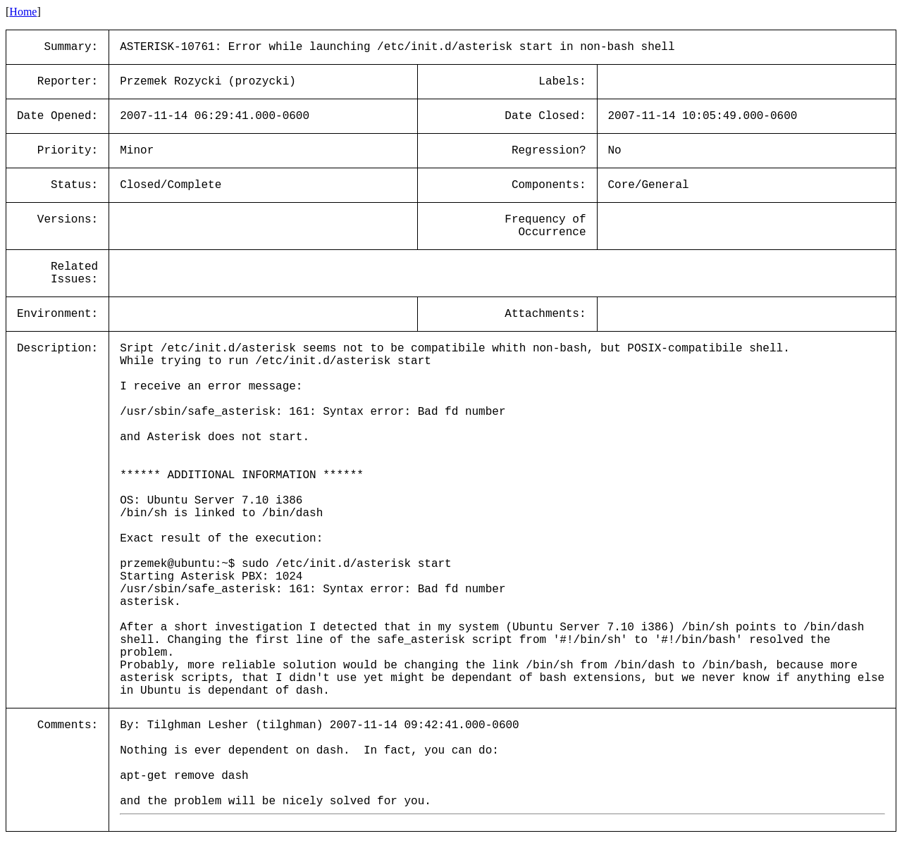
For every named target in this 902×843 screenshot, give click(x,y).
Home (23, 12)
